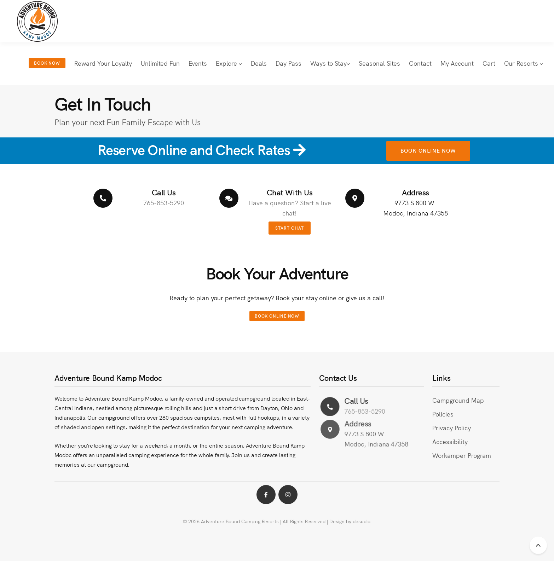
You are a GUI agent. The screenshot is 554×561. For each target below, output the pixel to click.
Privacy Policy (451, 427)
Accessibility (450, 441)
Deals (259, 63)
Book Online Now (277, 316)
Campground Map (458, 400)
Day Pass (288, 63)
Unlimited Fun (160, 63)
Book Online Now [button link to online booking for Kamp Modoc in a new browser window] (428, 150)
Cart (489, 63)
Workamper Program (461, 455)
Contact (420, 63)
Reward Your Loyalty (103, 63)
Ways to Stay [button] (330, 63)
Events (198, 63)
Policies (443, 413)
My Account (457, 63)
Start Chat (289, 228)
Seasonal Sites (379, 63)
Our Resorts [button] (523, 63)
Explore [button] (229, 63)
